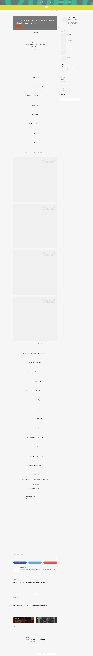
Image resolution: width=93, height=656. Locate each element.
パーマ (70, 68)
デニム (64, 66)
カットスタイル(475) (16, 554)
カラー (64, 68)
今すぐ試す (61, 2)
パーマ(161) (21, 554)
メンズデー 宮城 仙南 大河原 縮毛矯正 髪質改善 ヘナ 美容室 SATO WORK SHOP (29, 582)
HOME (32, 11)
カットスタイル (18, 25)
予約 (52, 11)
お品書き (47, 11)
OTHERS (70, 73)
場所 (57, 11)
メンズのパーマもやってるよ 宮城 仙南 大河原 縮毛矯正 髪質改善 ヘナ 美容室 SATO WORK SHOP (32, 594)
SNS (61, 11)
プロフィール (39, 11)
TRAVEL (64, 73)
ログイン (68, 2)
